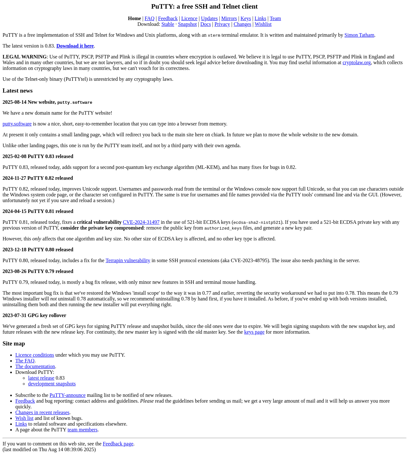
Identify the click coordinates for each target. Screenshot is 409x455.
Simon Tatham (359, 35)
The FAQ (25, 360)
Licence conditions (34, 355)
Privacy (222, 24)
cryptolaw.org (357, 62)
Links (260, 18)
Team (275, 18)
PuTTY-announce (68, 395)
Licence (189, 18)
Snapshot (187, 24)
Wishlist (263, 24)
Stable (167, 24)
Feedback (168, 18)
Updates (209, 18)
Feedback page (118, 443)
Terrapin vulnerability (127, 260)
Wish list (24, 418)
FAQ (150, 18)
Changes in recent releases (42, 412)
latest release (41, 378)
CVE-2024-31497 (141, 222)
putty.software (17, 123)
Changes (242, 24)
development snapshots (52, 383)
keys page (254, 332)
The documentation (35, 366)
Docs (205, 24)
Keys (246, 18)
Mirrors (229, 18)
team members (82, 429)
